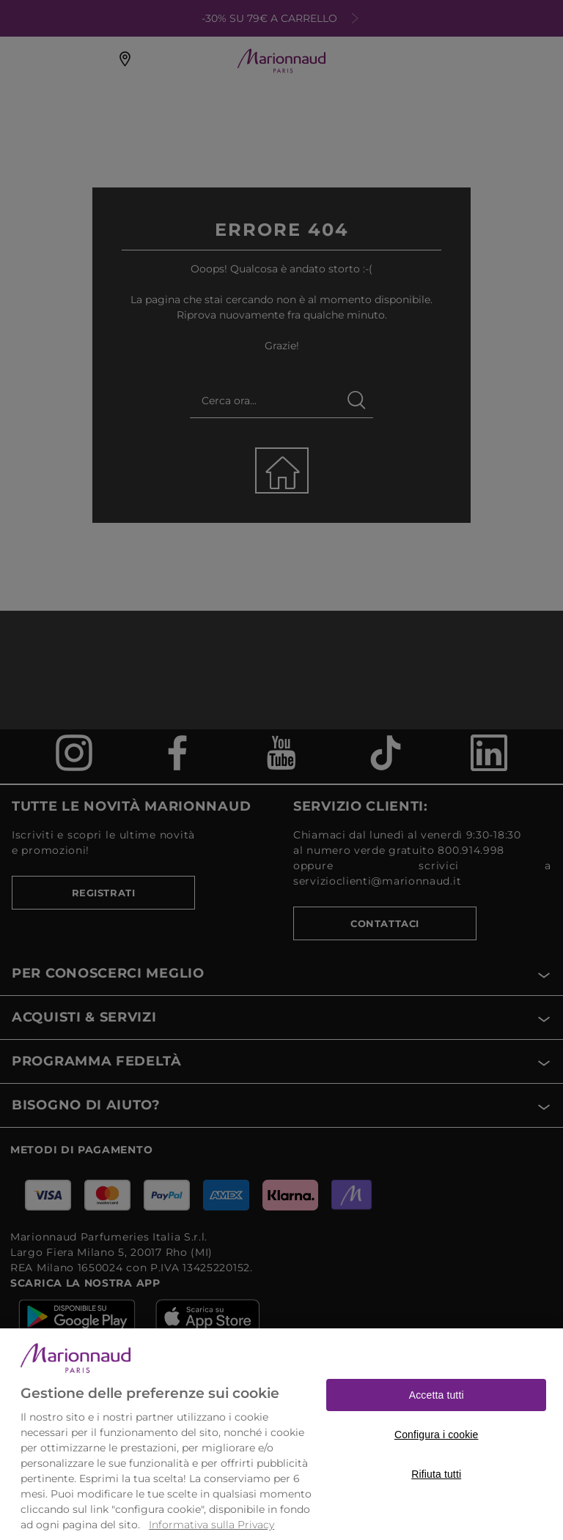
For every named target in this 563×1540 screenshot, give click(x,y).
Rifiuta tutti (436, 1502)
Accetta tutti (436, 1423)
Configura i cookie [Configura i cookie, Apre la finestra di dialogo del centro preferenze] (436, 1462)
